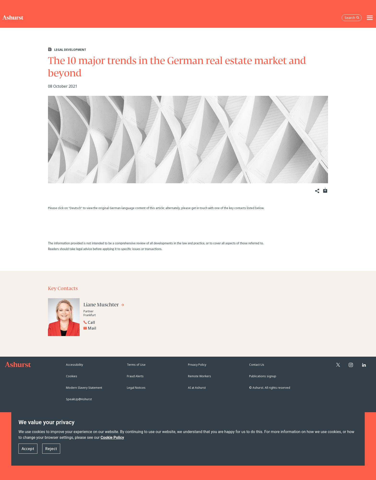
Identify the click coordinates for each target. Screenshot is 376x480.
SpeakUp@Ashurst (79, 399)
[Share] (316, 191)
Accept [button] (28, 448)
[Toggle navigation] (370, 18)
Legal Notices (136, 388)
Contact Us (256, 365)
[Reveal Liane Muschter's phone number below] (131, 322)
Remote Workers (199, 376)
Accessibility (74, 365)
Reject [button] (51, 448)
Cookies (71, 376)
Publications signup (262, 376)
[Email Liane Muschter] (133, 328)
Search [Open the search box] (352, 17)
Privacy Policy (197, 365)
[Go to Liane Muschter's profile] (103, 305)
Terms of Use (136, 365)
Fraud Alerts (135, 376)
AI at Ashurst (197, 388)
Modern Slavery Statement (84, 388)
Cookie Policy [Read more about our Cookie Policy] (112, 437)
